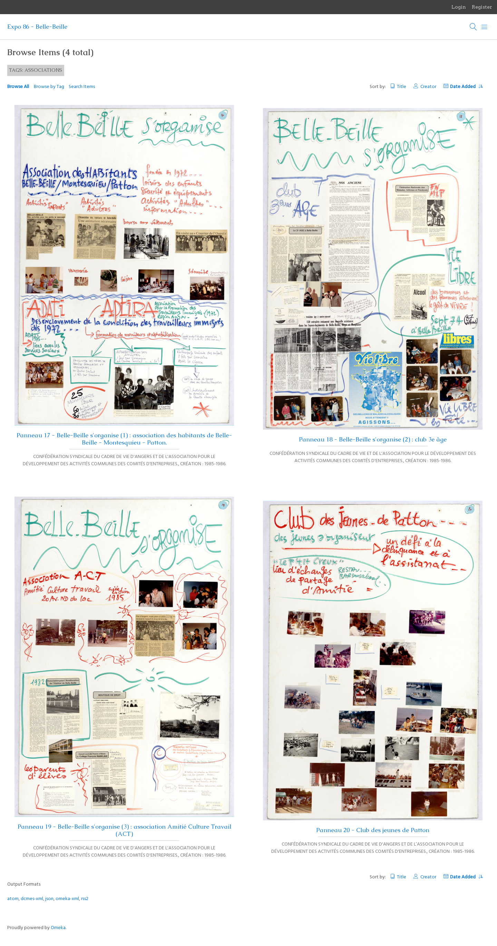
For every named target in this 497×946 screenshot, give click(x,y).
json (49, 899)
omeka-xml (67, 899)
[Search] (473, 26)
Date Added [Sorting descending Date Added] (466, 87)
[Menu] (484, 26)
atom (13, 899)
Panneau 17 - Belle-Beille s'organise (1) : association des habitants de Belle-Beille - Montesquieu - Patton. (124, 438)
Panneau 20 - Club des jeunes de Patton (372, 830)
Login (458, 7)
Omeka (58, 928)
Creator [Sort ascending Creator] (428, 87)
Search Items (82, 87)
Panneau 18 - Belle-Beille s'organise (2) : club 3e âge (373, 439)
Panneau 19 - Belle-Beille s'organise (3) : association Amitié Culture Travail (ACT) (124, 830)
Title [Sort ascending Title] (401, 87)
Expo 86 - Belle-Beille (37, 26)
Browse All (18, 87)
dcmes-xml (32, 899)
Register (482, 7)
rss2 (84, 899)
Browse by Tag (49, 87)
